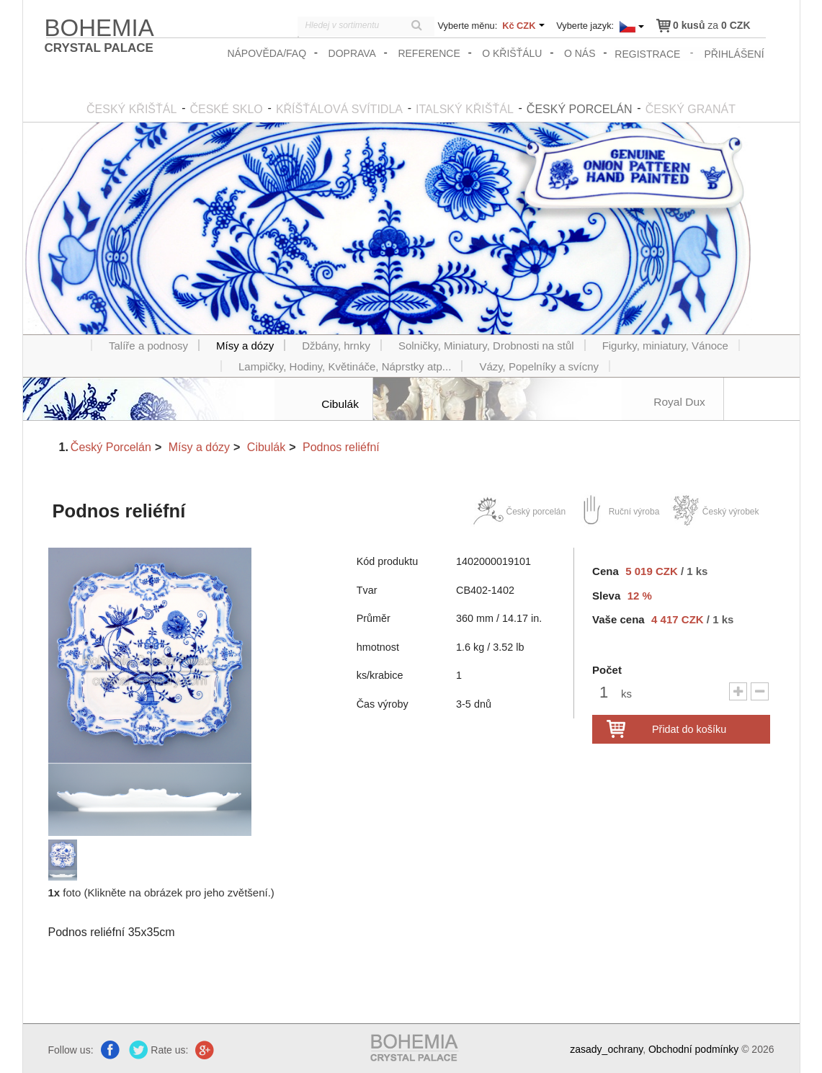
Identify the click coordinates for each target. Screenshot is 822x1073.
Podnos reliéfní (341, 446)
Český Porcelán (111, 446)
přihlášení (734, 53)
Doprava (353, 53)
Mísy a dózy (199, 446)
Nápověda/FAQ (268, 53)
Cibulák (266, 446)
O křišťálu (513, 53)
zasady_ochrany (606, 1048)
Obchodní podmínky (693, 1048)
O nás (581, 53)
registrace (648, 53)
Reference (430, 53)
